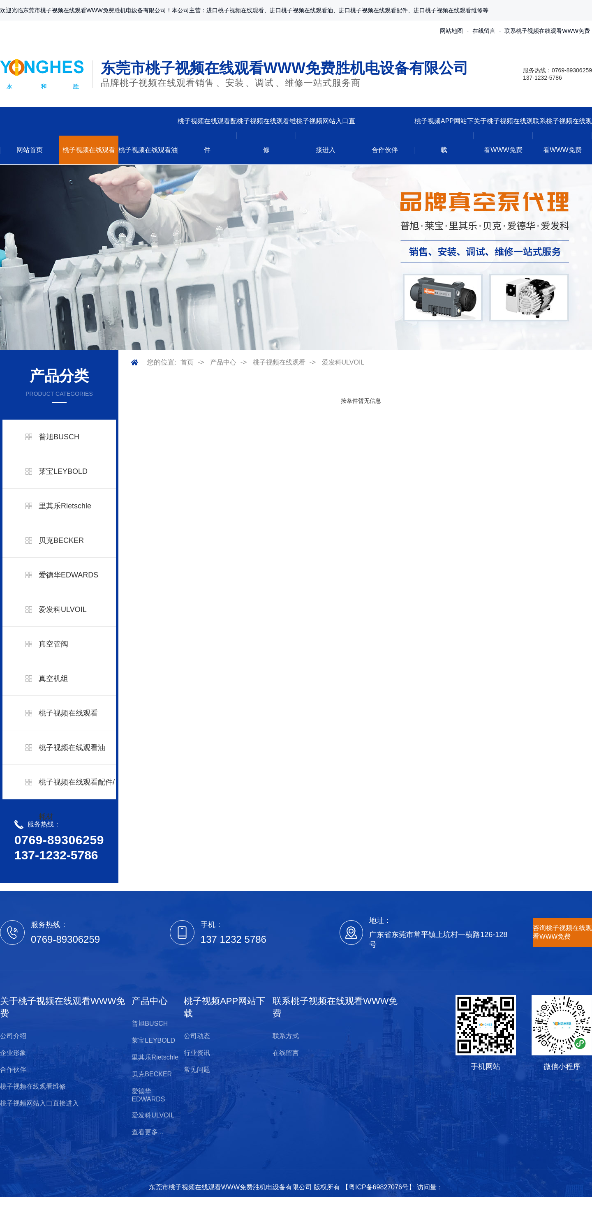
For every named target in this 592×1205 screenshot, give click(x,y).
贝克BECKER (61, 540)
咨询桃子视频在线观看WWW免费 (562, 932)
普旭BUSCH (59, 437)
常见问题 (197, 1069)
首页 (187, 362)
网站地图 (451, 31)
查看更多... (147, 1132)
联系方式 (286, 1035)
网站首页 (29, 149)
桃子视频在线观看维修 (266, 135)
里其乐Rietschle (65, 506)
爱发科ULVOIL (63, 609)
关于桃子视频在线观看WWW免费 (503, 135)
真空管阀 (53, 644)
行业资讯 (197, 1052)
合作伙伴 (385, 149)
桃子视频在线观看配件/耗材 (77, 799)
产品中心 (223, 362)
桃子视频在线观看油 (148, 149)
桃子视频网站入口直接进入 (325, 135)
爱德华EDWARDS (68, 575)
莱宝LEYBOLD (63, 471)
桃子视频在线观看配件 (207, 135)
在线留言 (483, 31)
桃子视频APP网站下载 (444, 135)
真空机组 (53, 678)
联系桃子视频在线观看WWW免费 (547, 31)
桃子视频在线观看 (88, 149)
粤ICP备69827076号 (379, 1187)
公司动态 (197, 1035)
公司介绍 (13, 1035)
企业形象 (13, 1052)
